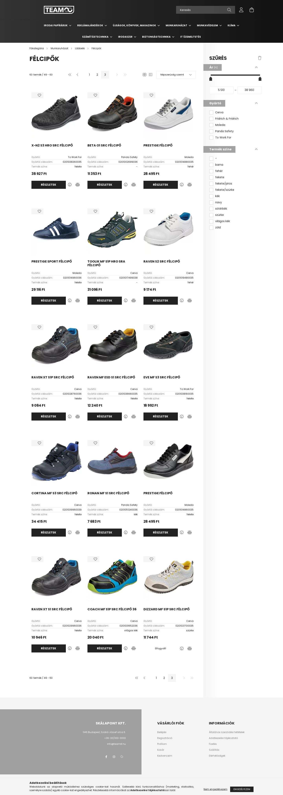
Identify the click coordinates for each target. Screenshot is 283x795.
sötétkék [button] (221, 209)
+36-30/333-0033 (115, 738)
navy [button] (218, 202)
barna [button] (219, 165)
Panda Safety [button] (224, 131)
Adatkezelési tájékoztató (223, 738)
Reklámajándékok (90, 25)
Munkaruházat (177, 25)
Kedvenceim (164, 755)
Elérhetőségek (217, 755)
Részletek (48, 185)
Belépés (161, 732)
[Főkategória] (36, 48)
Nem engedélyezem (215, 789)
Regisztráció (164, 738)
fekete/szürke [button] (224, 190)
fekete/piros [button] (223, 183)
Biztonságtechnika (156, 36)
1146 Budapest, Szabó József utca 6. (104, 732)
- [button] (216, 158)
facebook (106, 757)
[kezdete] (221, 90)
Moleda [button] (220, 125)
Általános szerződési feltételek (226, 732)
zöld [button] (218, 227)
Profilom (162, 744)
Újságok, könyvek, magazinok (135, 25)
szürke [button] (219, 215)
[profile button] (241, 10)
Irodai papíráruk (56, 25)
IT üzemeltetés (190, 36)
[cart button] (251, 10)
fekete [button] (219, 177)
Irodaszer (125, 36)
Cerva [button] (219, 112)
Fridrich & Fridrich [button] (227, 119)
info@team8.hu (116, 744)
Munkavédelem (208, 25)
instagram (114, 757)
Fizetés (213, 744)
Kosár (160, 750)
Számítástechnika (95, 36)
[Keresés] (205, 10)
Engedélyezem (241, 789)
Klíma (232, 25)
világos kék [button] (222, 221)
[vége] (249, 90)
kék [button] (217, 196)
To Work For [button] (223, 137)
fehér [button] (219, 171)
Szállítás (214, 750)
